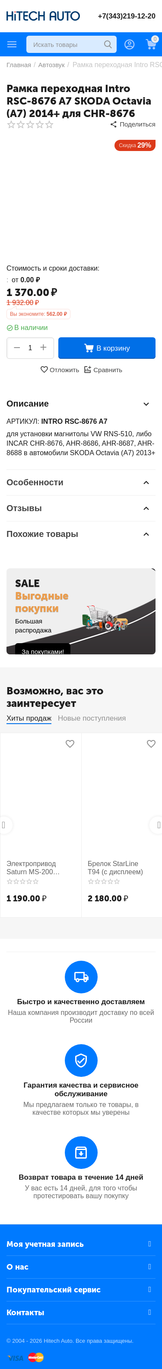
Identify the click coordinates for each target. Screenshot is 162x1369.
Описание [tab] (78, 404)
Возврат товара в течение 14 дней (81, 1177)
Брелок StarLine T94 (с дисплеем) (115, 868)
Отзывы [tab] (78, 508)
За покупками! (43, 651)
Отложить (59, 369)
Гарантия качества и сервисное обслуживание (80, 1089)
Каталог (12, 44)
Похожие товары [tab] (78, 534)
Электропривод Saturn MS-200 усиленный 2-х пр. (35, 868)
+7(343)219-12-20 (126, 16)
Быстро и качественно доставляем (81, 1002)
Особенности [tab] (78, 482)
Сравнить (102, 369)
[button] (133, 124)
